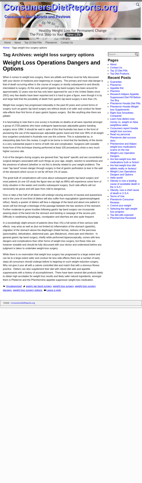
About (17, 42)
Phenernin (115, 85)
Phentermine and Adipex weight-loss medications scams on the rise (123, 146)
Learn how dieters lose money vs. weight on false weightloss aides (124, 122)
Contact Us (67, 42)
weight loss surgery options (27, 290)
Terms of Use (117, 196)
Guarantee (116, 82)
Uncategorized (14, 286)
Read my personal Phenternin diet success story (123, 137)
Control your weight (120, 205)
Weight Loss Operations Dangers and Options (51, 65)
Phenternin (51, 42)
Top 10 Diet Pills (33, 42)
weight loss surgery (63, 286)
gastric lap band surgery (39, 286)
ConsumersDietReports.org (60, 7)
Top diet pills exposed (121, 215)
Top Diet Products (119, 73)
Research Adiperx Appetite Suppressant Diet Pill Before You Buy (125, 97)
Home (7, 42)
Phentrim (115, 91)
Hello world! (116, 177)
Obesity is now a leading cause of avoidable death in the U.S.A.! (125, 184)
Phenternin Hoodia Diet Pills (125, 103)
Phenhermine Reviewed (123, 218)
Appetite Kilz (117, 88)
